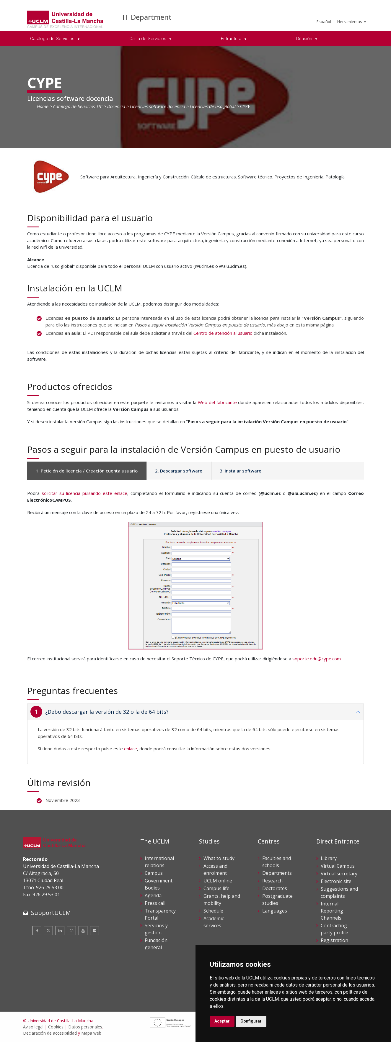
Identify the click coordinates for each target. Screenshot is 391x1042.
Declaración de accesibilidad (50, 1033)
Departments (277, 873)
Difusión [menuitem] (304, 38)
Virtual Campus (338, 866)
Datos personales (85, 1027)
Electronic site (336, 881)
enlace (130, 748)
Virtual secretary (339, 873)
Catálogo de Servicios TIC (77, 106)
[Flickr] (94, 930)
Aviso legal (33, 1027)
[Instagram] (71, 930)
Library (329, 858)
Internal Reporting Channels (332, 910)
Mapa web (91, 1033)
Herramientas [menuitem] (349, 21)
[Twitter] (48, 930)
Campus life (216, 888)
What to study (218, 858)
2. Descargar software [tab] (178, 471)
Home (42, 106)
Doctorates (274, 888)
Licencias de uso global (212, 106)
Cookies (55, 1027)
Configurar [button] (251, 1021)
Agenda (153, 895)
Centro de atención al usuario (222, 333)
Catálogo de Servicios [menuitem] (53, 38)
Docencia (116, 106)
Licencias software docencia (157, 106)
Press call (155, 903)
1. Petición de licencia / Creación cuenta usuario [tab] (87, 471)
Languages (274, 911)
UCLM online (217, 880)
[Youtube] (83, 930)
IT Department (147, 17)
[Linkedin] (60, 930)
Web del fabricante (217, 402)
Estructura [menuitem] (231, 38)
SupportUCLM (51, 913)
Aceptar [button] (222, 1021)
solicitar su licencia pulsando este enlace (84, 493)
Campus (154, 873)
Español (324, 21)
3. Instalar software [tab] (240, 471)
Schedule (213, 911)
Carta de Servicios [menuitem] (148, 38)
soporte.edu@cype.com (316, 659)
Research (272, 880)
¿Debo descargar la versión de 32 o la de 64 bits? (107, 711)
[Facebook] (36, 930)
